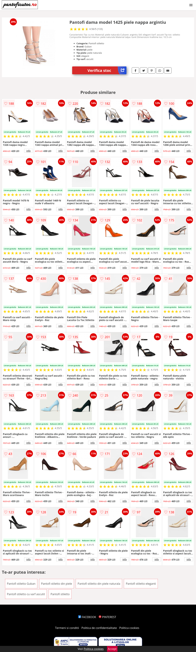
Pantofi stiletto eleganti (141, 584)
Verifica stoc (106, 70)
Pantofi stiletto (60, 594)
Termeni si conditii (67, 628)
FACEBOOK (87, 617)
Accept (112, 649)
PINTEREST (107, 617)
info (28, 150)
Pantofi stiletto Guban (21, 584)
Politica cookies (129, 628)
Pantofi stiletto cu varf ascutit (26, 594)
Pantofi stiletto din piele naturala (99, 584)
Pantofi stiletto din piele (56, 584)
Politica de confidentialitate (99, 628)
